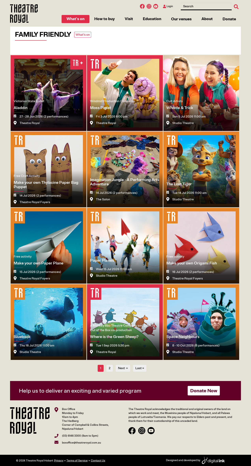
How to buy (104, 18)
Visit (129, 18)
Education (152, 18)
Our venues (181, 19)
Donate (229, 19)
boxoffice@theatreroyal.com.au (81, 442)
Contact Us (98, 460)
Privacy (58, 460)
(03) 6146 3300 (71, 435)
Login (168, 6)
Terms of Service (77, 460)
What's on (75, 18)
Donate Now (203, 391)
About (207, 18)
